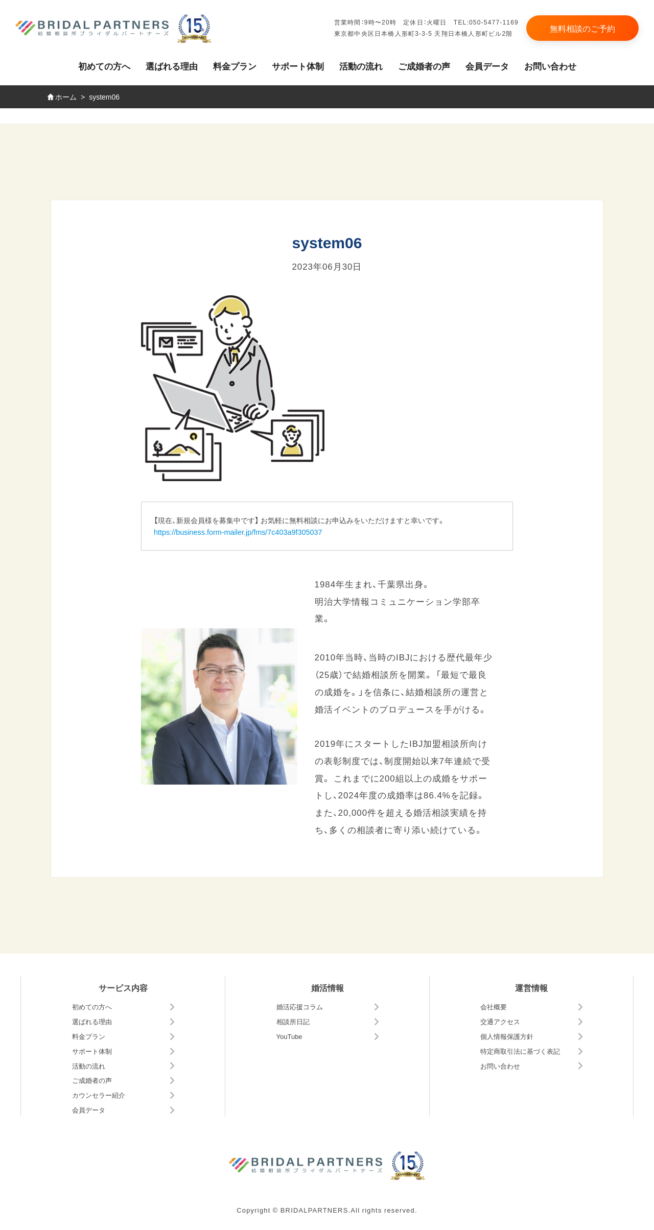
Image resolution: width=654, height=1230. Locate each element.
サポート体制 (298, 65)
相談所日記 (293, 1021)
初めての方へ (104, 65)
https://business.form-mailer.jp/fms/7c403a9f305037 (238, 531)
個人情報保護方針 (506, 1036)
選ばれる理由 (172, 65)
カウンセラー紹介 (98, 1095)
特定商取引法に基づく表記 (520, 1051)
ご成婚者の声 (424, 65)
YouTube (289, 1036)
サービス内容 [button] (123, 987)
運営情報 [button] (531, 987)
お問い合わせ (550, 65)
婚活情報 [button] (327, 987)
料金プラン (234, 65)
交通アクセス (500, 1021)
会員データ (487, 65)
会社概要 (493, 1006)
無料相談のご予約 (582, 28)
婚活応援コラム (299, 1006)
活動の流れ (361, 65)
